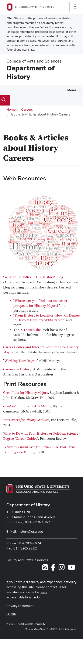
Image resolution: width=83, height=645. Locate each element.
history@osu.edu (30, 531)
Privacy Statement (20, 606)
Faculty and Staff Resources (27, 560)
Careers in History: (17, 369)
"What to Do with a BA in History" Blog (33, 277)
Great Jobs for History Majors (25, 393)
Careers (27, 109)
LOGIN (11, 614)
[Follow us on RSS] (45, 568)
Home (10, 109)
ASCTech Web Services (63, 629)
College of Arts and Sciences (34, 61)
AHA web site (30, 330)
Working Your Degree (20, 361)
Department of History (30, 72)
